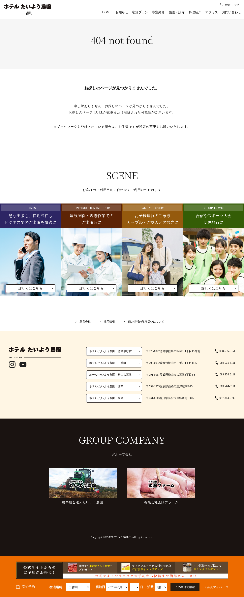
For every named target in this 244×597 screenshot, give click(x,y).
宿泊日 (100, 587)
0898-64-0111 (227, 386)
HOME (106, 12)
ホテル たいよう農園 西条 (106, 386)
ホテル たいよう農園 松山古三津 (110, 374)
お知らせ (121, 12)
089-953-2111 (227, 374)
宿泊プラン (140, 12)
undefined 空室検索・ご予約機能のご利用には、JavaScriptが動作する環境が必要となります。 (117, 587)
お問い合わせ (231, 12)
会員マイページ (217, 587)
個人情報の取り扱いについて (146, 321)
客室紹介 (158, 12)
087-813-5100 (227, 397)
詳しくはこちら (30, 288)
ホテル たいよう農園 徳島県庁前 (110, 351)
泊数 (150, 587)
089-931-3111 (227, 362)
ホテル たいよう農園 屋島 (106, 398)
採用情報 (109, 321)
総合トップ (232, 5)
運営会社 (85, 321)
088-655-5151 (227, 351)
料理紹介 (195, 12)
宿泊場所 (55, 587)
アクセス (211, 12)
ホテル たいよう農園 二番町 (107, 362)
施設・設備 (177, 12)
